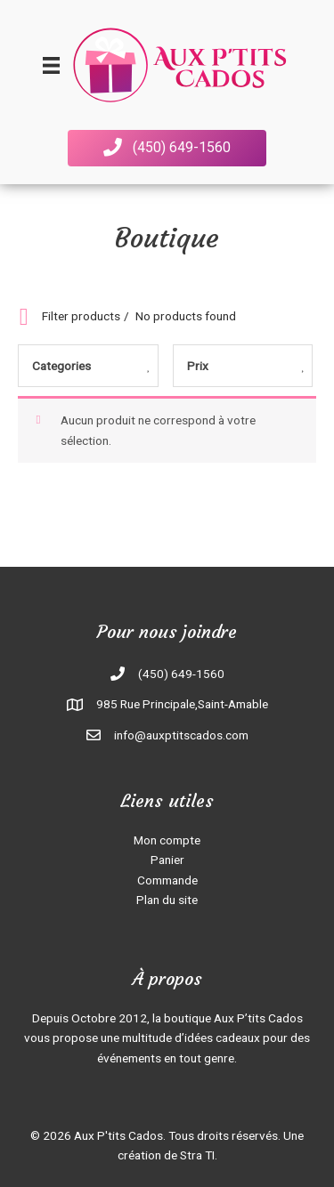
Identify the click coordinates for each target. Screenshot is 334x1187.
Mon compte (167, 840)
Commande (167, 880)
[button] (167, 148)
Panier (167, 859)
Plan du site (167, 899)
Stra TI (197, 1155)
